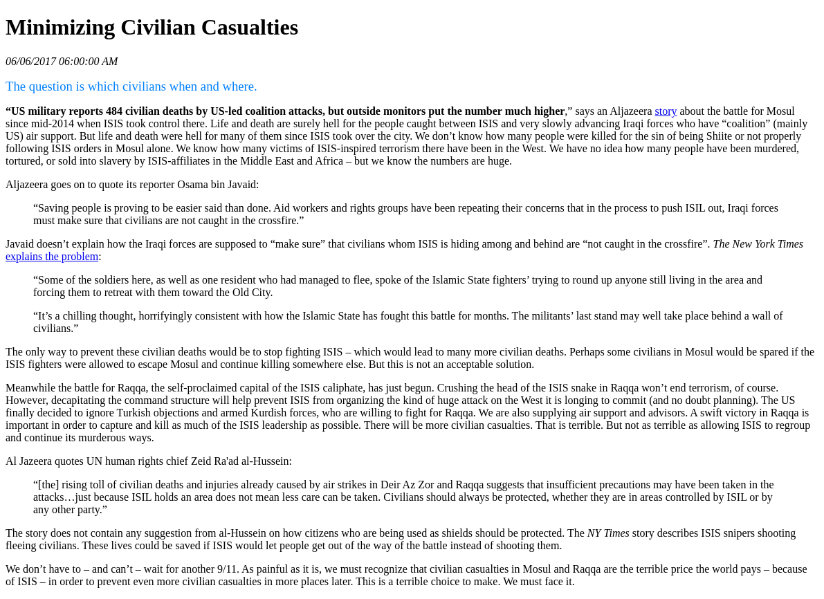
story (666, 111)
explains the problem (52, 256)
